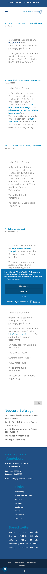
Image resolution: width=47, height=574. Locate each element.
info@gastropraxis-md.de (21, 334)
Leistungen (19, 507)
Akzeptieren (24, 286)
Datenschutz (31, 562)
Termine (18, 518)
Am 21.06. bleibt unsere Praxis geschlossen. (23, 80)
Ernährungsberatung (23, 495)
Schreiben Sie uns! (23, 3)
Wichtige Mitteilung (15, 439)
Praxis (17, 511)
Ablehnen (24, 291)
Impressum (19, 562)
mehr (24, 296)
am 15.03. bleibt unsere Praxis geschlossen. (23, 146)
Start (10, 562)
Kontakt (18, 503)
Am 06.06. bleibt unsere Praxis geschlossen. (23, 23)
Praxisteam (19, 515)
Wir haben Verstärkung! (15, 229)
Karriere (18, 499)
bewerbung (19, 492)
